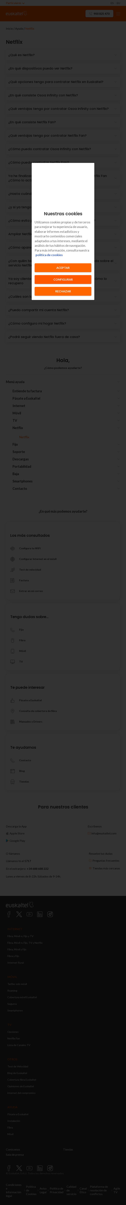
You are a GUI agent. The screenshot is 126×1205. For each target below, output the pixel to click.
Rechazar (63, 291)
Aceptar (63, 267)
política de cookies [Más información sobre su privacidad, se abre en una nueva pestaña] (49, 255)
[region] (63, 231)
